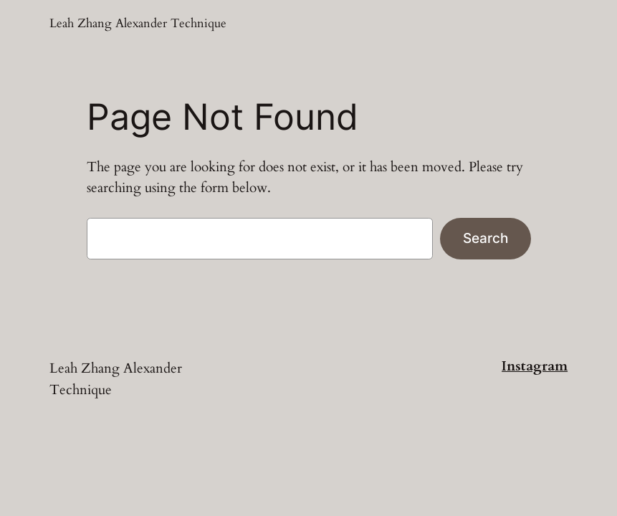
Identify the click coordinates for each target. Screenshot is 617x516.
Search (485, 238)
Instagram (535, 366)
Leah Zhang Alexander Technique (137, 23)
